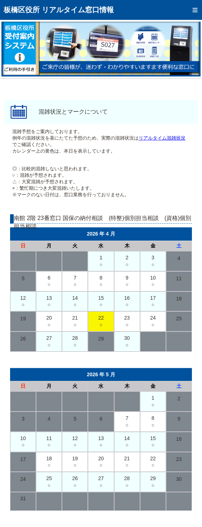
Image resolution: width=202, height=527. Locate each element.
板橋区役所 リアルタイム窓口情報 (59, 10)
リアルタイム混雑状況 (162, 138)
